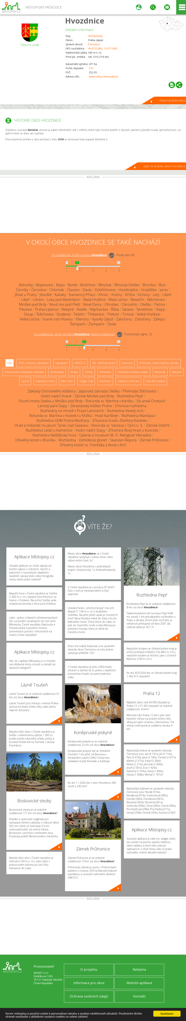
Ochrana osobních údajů (89, 996)
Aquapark (61, 363)
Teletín (79, 314)
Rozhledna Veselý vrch (125, 410)
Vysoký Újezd (102, 319)
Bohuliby (26, 284)
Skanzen (127, 363)
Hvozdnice (84, 20)
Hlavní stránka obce (172, 100)
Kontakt (139, 996)
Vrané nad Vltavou (58, 319)
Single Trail (86, 381)
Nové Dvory (92, 304)
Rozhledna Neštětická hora (54, 435)
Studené (63, 314)
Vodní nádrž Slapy (90, 430)
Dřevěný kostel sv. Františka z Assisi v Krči (93, 444)
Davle (87, 289)
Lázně (25, 381)
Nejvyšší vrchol (45, 381)
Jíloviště (46, 294)
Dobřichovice (105, 289)
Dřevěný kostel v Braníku (35, 440)
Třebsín (113, 314)
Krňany (144, 294)
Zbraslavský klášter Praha (91, 405)
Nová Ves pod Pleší (64, 304)
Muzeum (105, 381)
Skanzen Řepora (123, 440)
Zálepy (158, 319)
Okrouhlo (129, 304)
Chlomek (56, 289)
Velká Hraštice (148, 314)
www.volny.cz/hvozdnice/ (103, 76)
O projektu (88, 969)
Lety (156, 294)
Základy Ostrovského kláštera (52, 391)
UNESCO (80, 363)
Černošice (94, 44)
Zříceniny (105, 372)
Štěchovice (44, 314)
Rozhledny (57, 372)
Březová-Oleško (127, 284)
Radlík (82, 309)
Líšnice (38, 299)
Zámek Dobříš (157, 425)
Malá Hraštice (94, 299)
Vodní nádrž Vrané (56, 396)
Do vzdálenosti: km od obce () (74, 334)
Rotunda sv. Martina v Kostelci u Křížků (60, 415)
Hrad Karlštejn (106, 415)
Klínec (103, 294)
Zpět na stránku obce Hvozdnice (164, 166)
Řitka (115, 309)
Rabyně (68, 309)
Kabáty (60, 294)
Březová (104, 284)
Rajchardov (99, 309)
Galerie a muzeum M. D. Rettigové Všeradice (115, 435)
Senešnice (144, 309)
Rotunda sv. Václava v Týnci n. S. (117, 425)
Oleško (145, 304)
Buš (162, 284)
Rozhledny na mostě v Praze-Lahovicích (72, 410)
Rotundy (160, 372)
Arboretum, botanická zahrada (24, 372)
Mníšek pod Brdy (32, 304)
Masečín (137, 299)
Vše (9, 363)
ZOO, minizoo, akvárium (33, 363)
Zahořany (124, 319)
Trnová (128, 314)
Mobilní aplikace (139, 983)
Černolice (38, 289)
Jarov (164, 289)
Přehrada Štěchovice (139, 391)
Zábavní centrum (128, 381)
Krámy (116, 294)
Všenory (82, 319)
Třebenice (96, 314)
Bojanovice (44, 284)
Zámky (89, 372)
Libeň (167, 294)
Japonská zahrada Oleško (99, 391)
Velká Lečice (29, 319)
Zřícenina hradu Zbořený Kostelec (119, 420)
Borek (72, 284)
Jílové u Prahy (26, 294)
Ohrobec (112, 304)
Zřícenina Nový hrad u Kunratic (133, 430)
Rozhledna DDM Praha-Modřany (63, 420)
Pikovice (25, 309)
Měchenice (156, 299)
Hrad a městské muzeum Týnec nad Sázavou (51, 425)
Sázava (127, 309)
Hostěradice (128, 289)
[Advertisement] (93, 205)
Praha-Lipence (46, 309)
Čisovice (73, 289)
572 (91, 68)
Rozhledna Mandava (138, 415)
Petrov (159, 304)
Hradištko (149, 289)
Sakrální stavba (155, 381)
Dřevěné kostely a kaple (133, 372)
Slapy (160, 309)
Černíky (22, 289)
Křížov (130, 294)
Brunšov (149, 284)
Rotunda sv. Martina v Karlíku (109, 400)
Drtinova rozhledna (130, 405)
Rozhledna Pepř (130, 396)
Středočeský (95, 36)
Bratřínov (87, 284)
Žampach (78, 324)
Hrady (74, 372)
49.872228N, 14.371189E (102, 48)
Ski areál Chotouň (150, 400)
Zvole (111, 324)
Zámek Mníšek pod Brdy (94, 396)
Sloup (28, 314)
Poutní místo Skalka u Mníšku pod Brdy (51, 400)
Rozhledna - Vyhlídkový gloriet (83, 440)
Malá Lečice (118, 299)
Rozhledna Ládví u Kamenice (49, 430)
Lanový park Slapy (52, 405)
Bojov (60, 284)
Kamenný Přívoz (82, 294)
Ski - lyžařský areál (103, 363)
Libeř (25, 299)
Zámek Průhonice (154, 440)
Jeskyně (177, 372)
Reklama (139, 969)
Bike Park (67, 381)
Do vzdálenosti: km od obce (79, 255)
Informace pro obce (88, 983)
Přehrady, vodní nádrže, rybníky (159, 363)
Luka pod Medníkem (63, 299)
